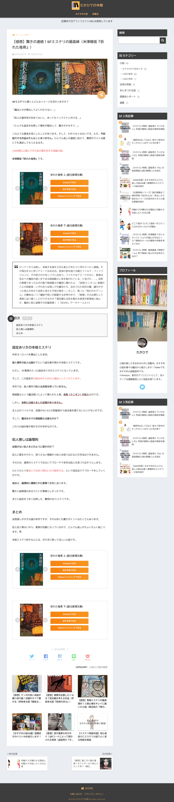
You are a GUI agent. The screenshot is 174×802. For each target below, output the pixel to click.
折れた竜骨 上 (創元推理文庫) (66, 174)
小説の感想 (101, 667)
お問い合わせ (76, 794)
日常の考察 (128, 84)
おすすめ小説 (81, 14)
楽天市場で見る (69, 189)
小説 (91, 667)
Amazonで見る (69, 182)
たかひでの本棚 (87, 5)
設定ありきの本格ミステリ (29, 325)
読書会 (95, 14)
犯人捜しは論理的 (25, 329)
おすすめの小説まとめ (134, 69)
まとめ (19, 333)
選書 (124, 103)
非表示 (27, 318)
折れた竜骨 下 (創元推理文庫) (66, 225)
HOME (87, 788)
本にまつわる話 (130, 90)
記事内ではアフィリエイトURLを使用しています (87, 21)
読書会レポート (130, 97)
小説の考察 (129, 79)
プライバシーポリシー (94, 794)
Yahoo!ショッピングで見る (69, 196)
